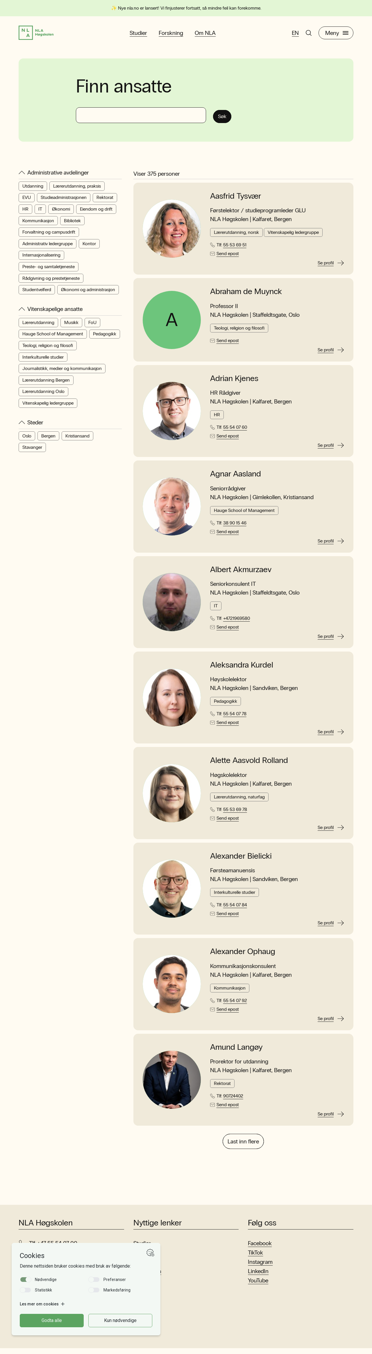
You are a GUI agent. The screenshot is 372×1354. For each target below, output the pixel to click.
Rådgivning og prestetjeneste (51, 283)
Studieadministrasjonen (64, 202)
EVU (26, 202)
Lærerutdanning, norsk (236, 237)
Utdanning (32, 190)
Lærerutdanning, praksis (77, 190)
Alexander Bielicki (241, 861)
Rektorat (104, 202)
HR (25, 213)
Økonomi (61, 213)
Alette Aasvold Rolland (249, 765)
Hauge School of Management (52, 338)
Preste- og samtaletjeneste (48, 271)
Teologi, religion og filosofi (47, 350)
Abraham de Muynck (246, 296)
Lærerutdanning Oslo (43, 396)
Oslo (26, 440)
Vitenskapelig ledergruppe (48, 407)
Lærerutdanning (38, 327)
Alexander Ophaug (242, 956)
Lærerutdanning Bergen (46, 384)
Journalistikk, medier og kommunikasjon (62, 373)
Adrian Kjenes (234, 383)
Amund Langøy (236, 1052)
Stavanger (32, 452)
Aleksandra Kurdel (241, 670)
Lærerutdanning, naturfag (239, 801)
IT (40, 213)
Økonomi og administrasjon (88, 294)
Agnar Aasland (235, 479)
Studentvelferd (36, 294)
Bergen (48, 440)
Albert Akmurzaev (240, 574)
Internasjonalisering (41, 260)
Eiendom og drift (96, 213)
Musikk (71, 327)
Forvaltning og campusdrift (48, 237)
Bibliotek (72, 225)
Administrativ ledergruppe (47, 248)
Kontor (89, 248)
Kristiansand (77, 440)
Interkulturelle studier (43, 361)
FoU (92, 327)
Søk (225, 119)
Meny (336, 35)
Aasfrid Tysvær (235, 201)
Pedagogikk (104, 338)
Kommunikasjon (38, 225)
